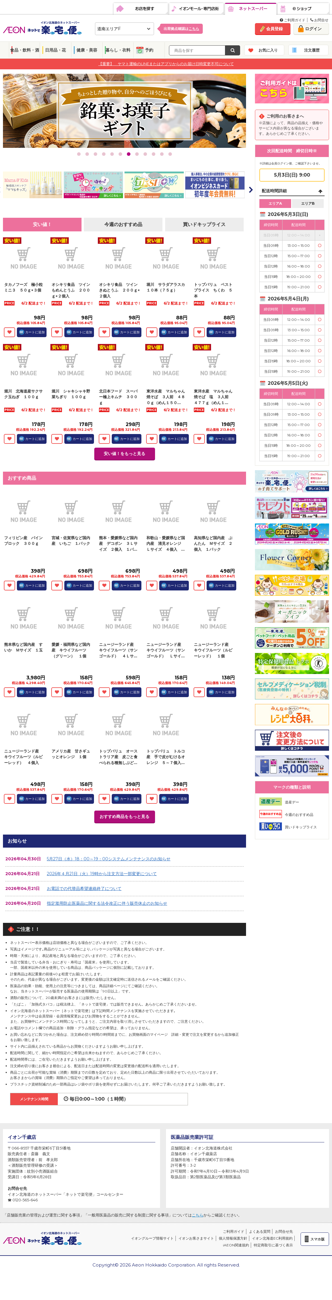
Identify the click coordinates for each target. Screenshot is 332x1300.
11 (162, 154)
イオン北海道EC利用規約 (272, 1238)
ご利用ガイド (292, 20)
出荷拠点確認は (181, 28)
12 (170, 154)
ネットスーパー (250, 9)
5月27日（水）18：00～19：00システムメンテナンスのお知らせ (108, 859)
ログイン (313, 28)
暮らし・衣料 (118, 50)
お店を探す (141, 9)
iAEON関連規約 (236, 1245)
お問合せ (319, 20)
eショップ (303, 9)
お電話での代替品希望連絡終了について (84, 888)
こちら (197, 1215)
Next (250, 189)
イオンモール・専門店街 (196, 9)
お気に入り (268, 50)
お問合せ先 (284, 1231)
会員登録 (274, 28)
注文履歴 (312, 50)
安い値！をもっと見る (124, 453)
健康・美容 (86, 50)
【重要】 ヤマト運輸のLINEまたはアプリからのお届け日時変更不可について (166, 63)
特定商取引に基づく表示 (273, 1245)
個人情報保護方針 (233, 1238)
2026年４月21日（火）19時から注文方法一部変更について (102, 873)
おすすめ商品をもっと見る (124, 816)
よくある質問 (259, 1231)
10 (153, 154)
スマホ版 (317, 1239)
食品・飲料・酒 (24, 50)
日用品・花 (55, 50)
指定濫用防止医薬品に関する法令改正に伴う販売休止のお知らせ (107, 903)
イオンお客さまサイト (196, 1238)
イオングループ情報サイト (152, 1238)
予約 (149, 50)
